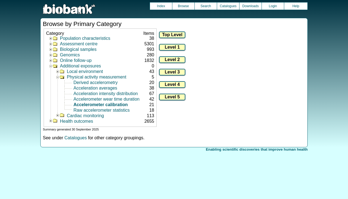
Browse (183, 6)
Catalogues (228, 6)
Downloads (250, 6)
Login (273, 6)
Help (295, 6)
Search (206, 6)
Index (161, 6)
